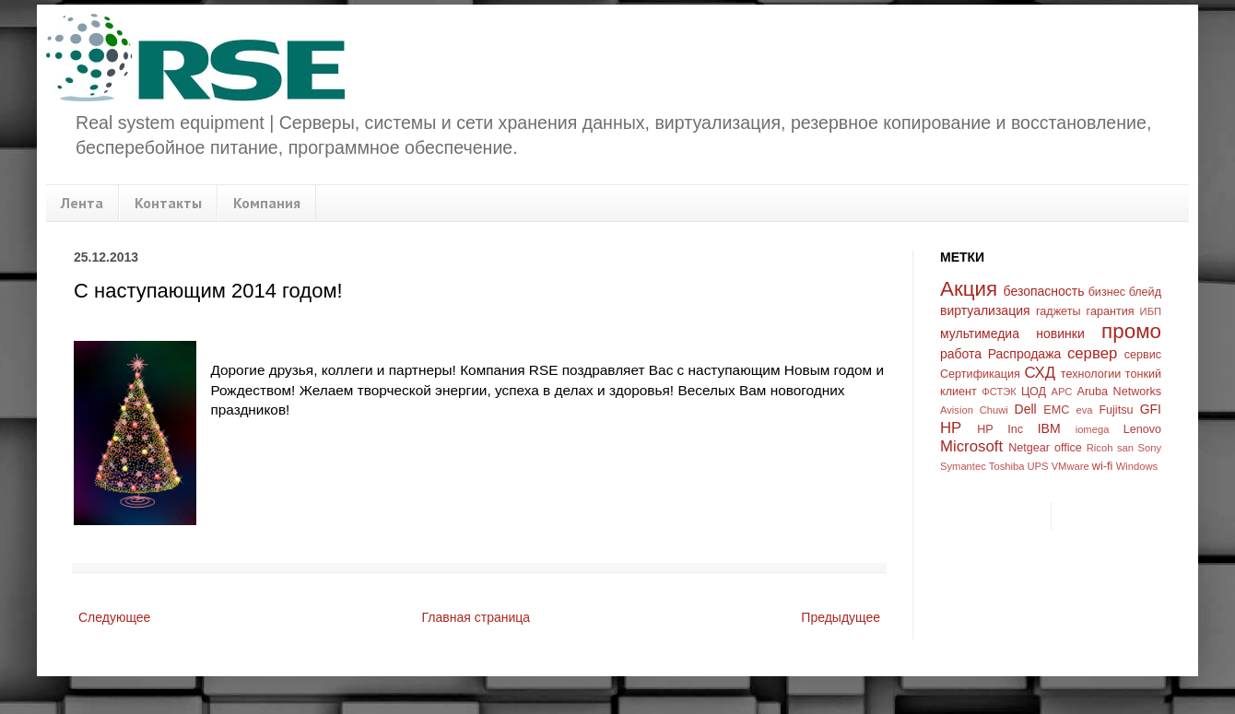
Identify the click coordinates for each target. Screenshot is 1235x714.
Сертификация (980, 374)
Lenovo (1142, 429)
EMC (1056, 410)
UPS (1038, 466)
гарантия (1111, 311)
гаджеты (1058, 311)
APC (1061, 391)
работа (961, 353)
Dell (1026, 409)
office (1068, 447)
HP (950, 428)
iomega (1093, 429)
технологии (1091, 374)
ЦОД (1033, 391)
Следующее (114, 617)
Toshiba (1007, 466)
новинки (1060, 333)
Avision (956, 410)
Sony (1150, 447)
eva (1084, 410)
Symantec (963, 466)
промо (1131, 331)
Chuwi (994, 410)
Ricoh (1100, 447)
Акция (968, 288)
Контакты (168, 202)
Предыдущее (840, 617)
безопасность (1044, 291)
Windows (1137, 466)
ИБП (1150, 311)
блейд (1145, 292)
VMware (1070, 466)
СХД (1039, 372)
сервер (1092, 353)
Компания (266, 202)
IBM (1049, 428)
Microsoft (971, 446)
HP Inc (1000, 429)
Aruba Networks (1119, 391)
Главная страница (476, 617)
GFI (1150, 409)
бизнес (1106, 292)
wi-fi (1102, 466)
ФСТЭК (999, 391)
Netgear (1029, 447)
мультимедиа (979, 333)
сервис (1142, 354)
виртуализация (985, 310)
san (1125, 447)
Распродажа (1025, 353)
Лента (82, 202)
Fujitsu (1116, 410)
